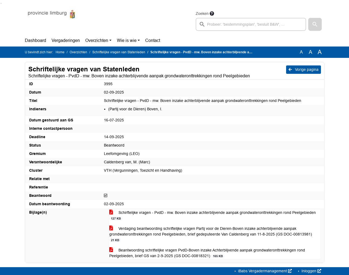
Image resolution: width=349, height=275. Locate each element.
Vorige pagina (303, 69)
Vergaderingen (66, 40)
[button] (315, 24)
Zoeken (202, 13)
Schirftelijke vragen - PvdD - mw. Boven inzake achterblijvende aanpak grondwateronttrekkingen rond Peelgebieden (212, 215)
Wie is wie (127, 40)
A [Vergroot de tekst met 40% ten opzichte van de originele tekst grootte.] (320, 52)
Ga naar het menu (1, 3)
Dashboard (35, 40)
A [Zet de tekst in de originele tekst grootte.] (301, 52)
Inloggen (310, 271)
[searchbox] (251, 24)
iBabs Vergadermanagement (264, 271)
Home (60, 52)
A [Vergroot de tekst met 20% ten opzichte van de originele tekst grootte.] (310, 52)
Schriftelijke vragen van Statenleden (118, 52)
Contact (152, 40)
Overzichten (96, 40)
